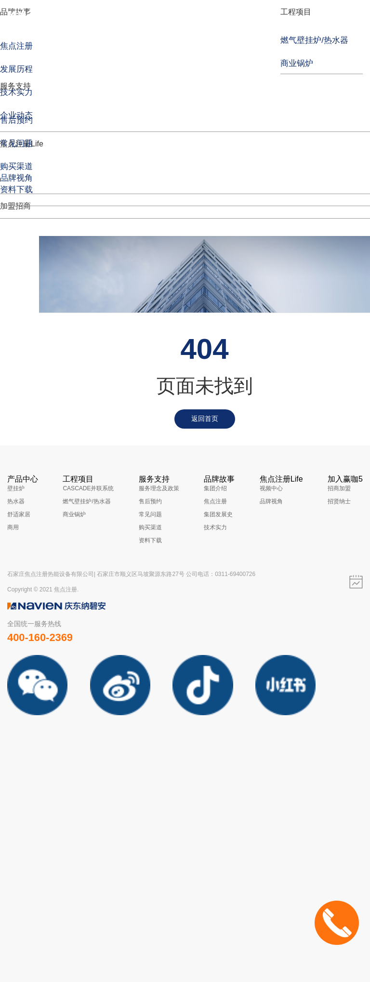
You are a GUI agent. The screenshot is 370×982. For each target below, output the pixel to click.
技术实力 (215, 527)
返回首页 (204, 418)
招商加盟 (339, 488)
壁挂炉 (16, 488)
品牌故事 (219, 479)
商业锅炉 (74, 514)
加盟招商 (15, 206)
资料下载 (150, 540)
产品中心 (22, 479)
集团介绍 (215, 488)
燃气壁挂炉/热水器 (86, 501)
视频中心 (271, 488)
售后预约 (150, 501)
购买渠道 (150, 527)
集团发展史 (218, 514)
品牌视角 (271, 501)
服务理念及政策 (159, 488)
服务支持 (15, 86)
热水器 (16, 501)
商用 (13, 527)
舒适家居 (18, 514)
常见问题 (150, 514)
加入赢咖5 (345, 479)
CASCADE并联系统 (88, 488)
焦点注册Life (281, 479)
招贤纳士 (339, 501)
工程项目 (295, 12)
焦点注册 (215, 501)
